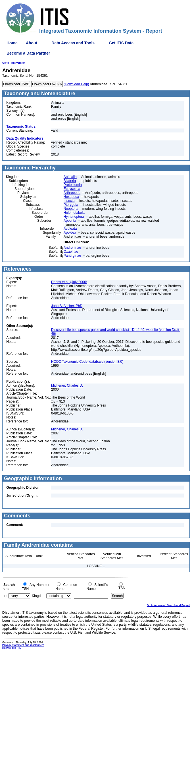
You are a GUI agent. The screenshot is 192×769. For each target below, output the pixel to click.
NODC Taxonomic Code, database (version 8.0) (87, 362)
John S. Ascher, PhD (66, 306)
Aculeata (70, 229)
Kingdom (38, 596)
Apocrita (70, 221)
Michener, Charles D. (67, 385)
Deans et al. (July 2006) (69, 282)
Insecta (69, 201)
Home (12, 43)
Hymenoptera (74, 217)
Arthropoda (72, 193)
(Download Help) (76, 84)
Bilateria (70, 181)
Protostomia (73, 185)
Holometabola (74, 213)
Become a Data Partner (28, 53)
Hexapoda (71, 197)
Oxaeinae (71, 252)
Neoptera (71, 209)
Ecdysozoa (72, 189)
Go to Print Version (14, 62)
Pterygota (71, 205)
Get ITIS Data (121, 43)
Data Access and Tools (73, 43)
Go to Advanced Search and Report (168, 605)
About (31, 43)
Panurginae (72, 256)
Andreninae (72, 248)
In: (5, 596)
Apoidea (70, 233)
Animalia (70, 177)
